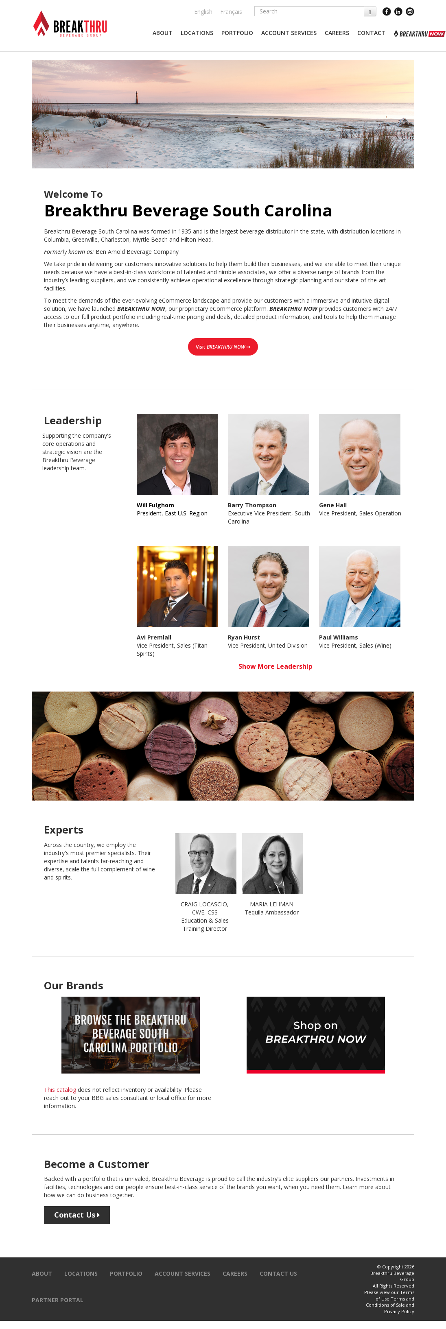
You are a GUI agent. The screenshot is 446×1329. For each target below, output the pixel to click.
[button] (163, 33)
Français (231, 11)
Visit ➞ (223, 346)
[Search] (309, 11)
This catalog (60, 1089)
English (203, 11)
